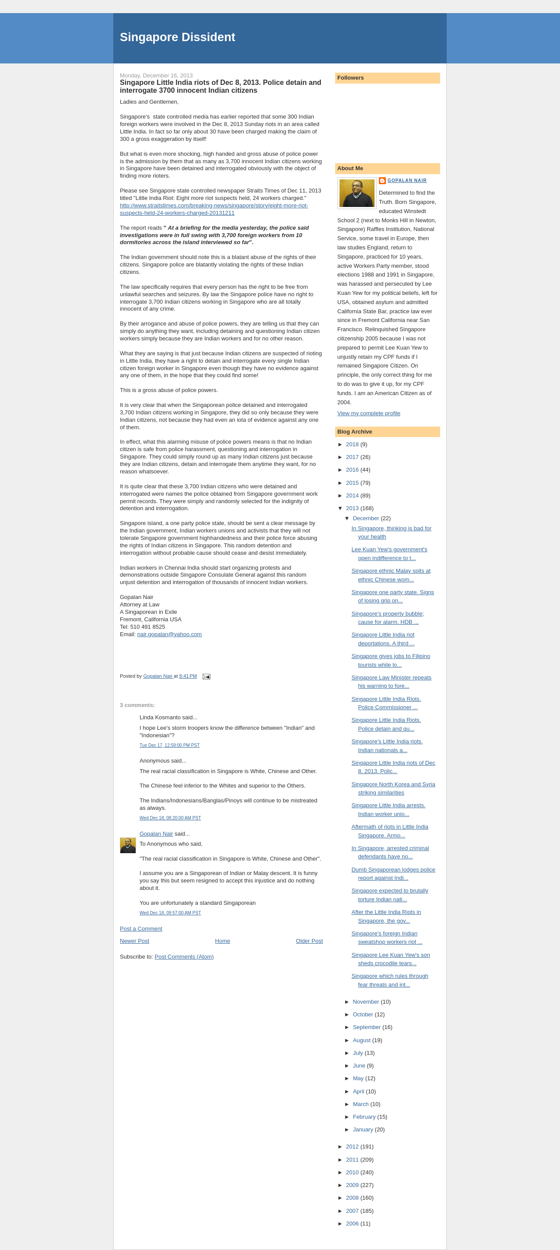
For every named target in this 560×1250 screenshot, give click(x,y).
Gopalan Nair (156, 833)
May (359, 1078)
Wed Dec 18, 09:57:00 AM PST (170, 912)
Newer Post (134, 941)
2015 (353, 483)
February (365, 1116)
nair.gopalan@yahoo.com (169, 634)
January (364, 1129)
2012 (353, 1146)
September (367, 1027)
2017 (353, 457)
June (360, 1065)
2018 (353, 444)
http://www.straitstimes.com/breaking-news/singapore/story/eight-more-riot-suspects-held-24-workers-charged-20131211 (214, 209)
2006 (353, 1223)
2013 (353, 508)
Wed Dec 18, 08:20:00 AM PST (170, 818)
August (362, 1040)
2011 (353, 1159)
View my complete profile (368, 413)
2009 (353, 1185)
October (364, 1014)
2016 (353, 469)
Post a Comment (141, 928)
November (367, 1001)
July (359, 1053)
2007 (353, 1211)
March (362, 1104)
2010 (353, 1172)
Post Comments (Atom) (184, 956)
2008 (353, 1197)
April (359, 1091)
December (367, 518)
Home (223, 941)
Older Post (309, 941)
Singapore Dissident (177, 37)
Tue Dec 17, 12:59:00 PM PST (170, 745)
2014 (353, 495)
